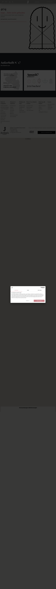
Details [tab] (28, 290)
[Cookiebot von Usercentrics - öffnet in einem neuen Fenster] (41, 287)
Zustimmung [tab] (16, 290)
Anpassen (28, 300)
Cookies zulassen (39, 300)
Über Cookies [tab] (40, 290)
